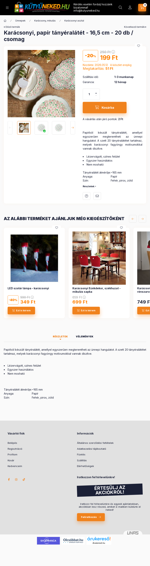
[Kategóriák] (7, 7)
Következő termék (134, 26)
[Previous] (10, 128)
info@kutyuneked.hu (87, 10)
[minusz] (96, 97)
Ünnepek (20, 20)
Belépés (12, 442)
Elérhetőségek (85, 466)
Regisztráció (15, 448)
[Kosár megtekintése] (142, 7)
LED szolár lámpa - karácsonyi (28, 288)
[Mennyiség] (89, 94)
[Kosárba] (105, 107)
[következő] (142, 219)
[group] (75, 273)
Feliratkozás (89, 516)
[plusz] (96, 91)
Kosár (11, 460)
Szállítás (82, 460)
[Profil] (130, 7)
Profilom (12, 454)
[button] (41, 83)
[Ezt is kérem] (21, 310)
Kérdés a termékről (86, 196)
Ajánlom (97, 196)
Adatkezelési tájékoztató (91, 448)
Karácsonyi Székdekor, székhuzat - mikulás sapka (96, 290)
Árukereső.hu (99, 543)
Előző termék (13, 26)
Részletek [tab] (60, 336)
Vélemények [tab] (84, 336)
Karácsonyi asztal (74, 20)
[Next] (72, 128)
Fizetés (81, 454)
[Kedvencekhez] (138, 46)
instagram (16, 479)
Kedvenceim (15, 466)
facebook (9, 479)
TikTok (24, 479)
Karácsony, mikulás (45, 20)
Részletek (88, 186)
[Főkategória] (5, 20)
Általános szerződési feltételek (95, 442)
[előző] (133, 219)
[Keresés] (120, 7)
